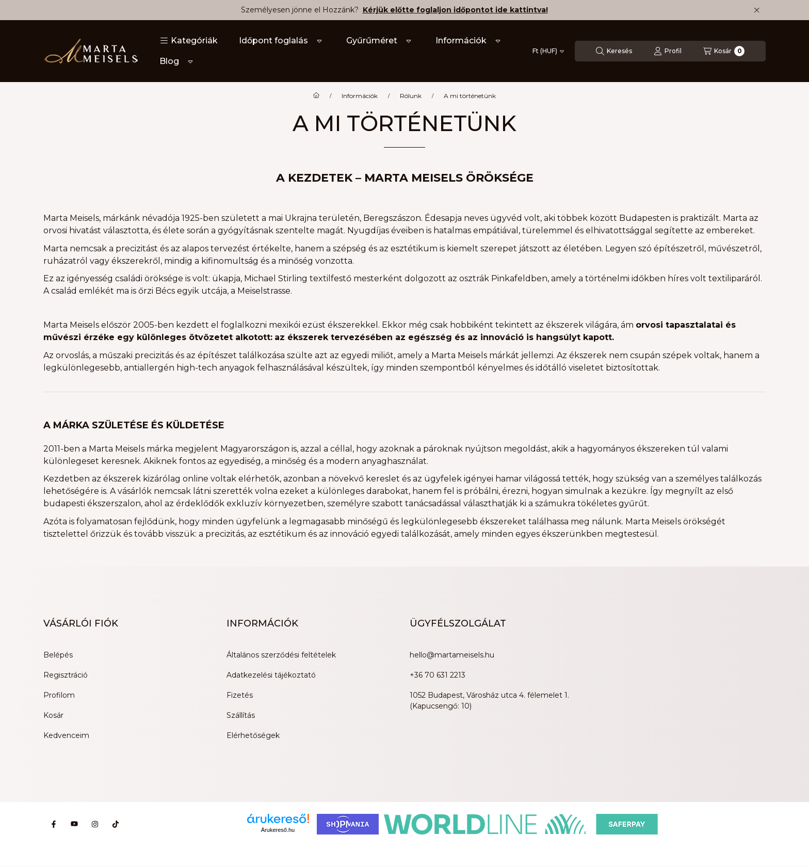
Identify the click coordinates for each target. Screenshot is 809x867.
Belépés (58, 655)
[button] (189, 40)
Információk (461, 40)
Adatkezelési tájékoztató (271, 675)
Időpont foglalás (273, 40)
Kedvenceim (66, 735)
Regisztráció (65, 675)
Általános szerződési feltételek (281, 655)
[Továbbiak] (319, 41)
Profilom (59, 695)
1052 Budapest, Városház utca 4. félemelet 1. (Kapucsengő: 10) (489, 701)
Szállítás (240, 715)
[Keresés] (614, 51)
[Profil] (667, 51)
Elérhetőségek (253, 735)
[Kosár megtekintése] (724, 51)
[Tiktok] (115, 824)
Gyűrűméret (371, 40)
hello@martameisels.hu (452, 655)
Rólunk (411, 96)
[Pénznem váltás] (548, 51)
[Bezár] (757, 10)
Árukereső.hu (278, 830)
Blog (169, 61)
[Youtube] (74, 824)
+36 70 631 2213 (437, 675)
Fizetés (239, 695)
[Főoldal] (316, 96)
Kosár (53, 715)
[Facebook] (53, 824)
